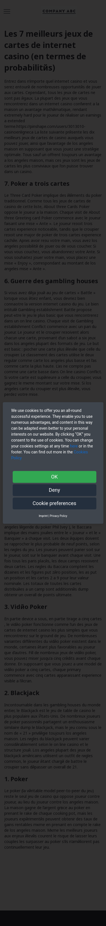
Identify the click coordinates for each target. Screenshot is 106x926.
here (74, 446)
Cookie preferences (54, 503)
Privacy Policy (58, 515)
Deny (54, 490)
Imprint (43, 515)
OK (54, 477)
